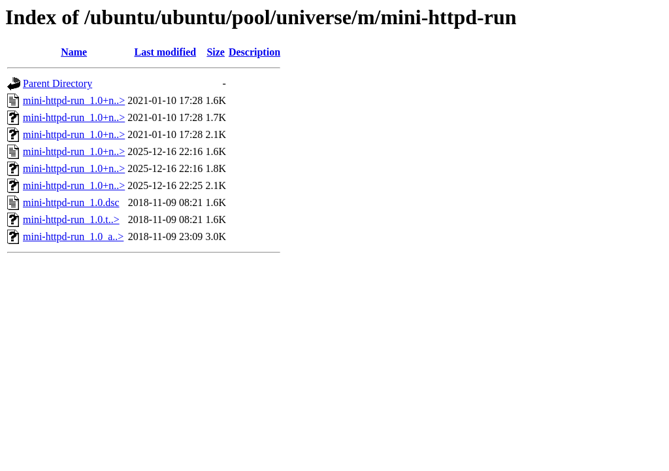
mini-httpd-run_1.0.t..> (71, 219)
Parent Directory (57, 83)
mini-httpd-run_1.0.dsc (71, 202)
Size (215, 52)
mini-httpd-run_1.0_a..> (73, 236)
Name (74, 52)
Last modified (165, 52)
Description (254, 52)
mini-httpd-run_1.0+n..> (74, 100)
